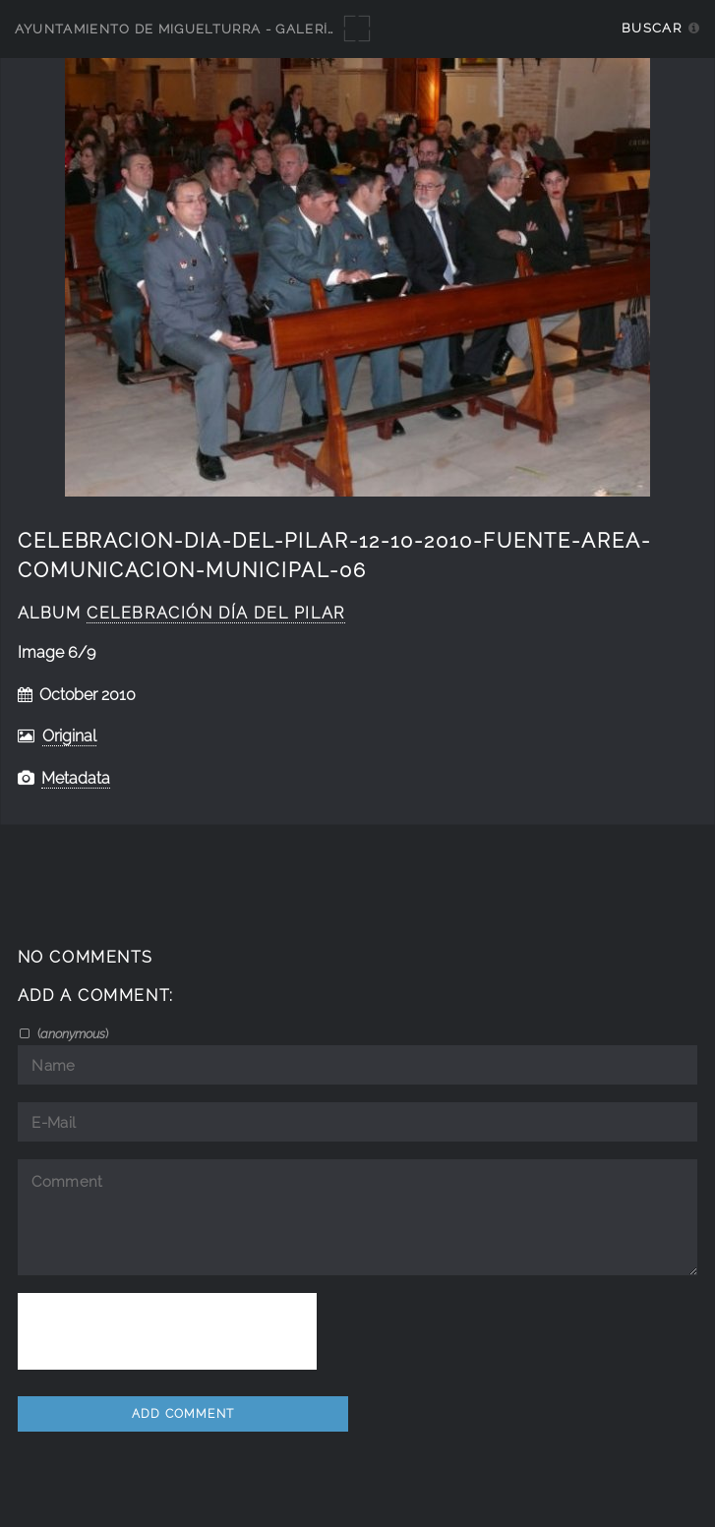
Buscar (652, 28)
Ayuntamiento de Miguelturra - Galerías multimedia (228, 29)
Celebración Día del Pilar (216, 613)
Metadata (75, 778)
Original (69, 736)
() (71, 1033)
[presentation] (167, 1331)
